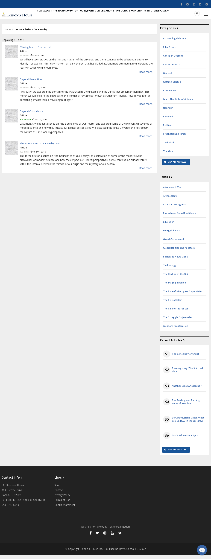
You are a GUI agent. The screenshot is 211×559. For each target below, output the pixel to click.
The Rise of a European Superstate (182, 295)
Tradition (168, 155)
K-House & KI (170, 94)
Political (167, 129)
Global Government (173, 243)
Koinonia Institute (173, 15)
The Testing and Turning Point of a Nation (186, 406)
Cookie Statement (64, 508)
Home (42, 15)
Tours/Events (101, 15)
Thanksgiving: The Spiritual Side (187, 374)
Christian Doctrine (173, 60)
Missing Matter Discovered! (35, 51)
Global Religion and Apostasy (179, 252)
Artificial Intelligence (174, 208)
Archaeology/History (174, 42)
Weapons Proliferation (175, 330)
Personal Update (77, 15)
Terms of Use (62, 503)
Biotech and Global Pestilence (179, 217)
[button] (202, 550)
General (167, 77)
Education (168, 226)
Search (58, 489)
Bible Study (25, 123)
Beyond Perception (31, 83)
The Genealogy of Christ (185, 357)
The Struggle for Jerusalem (178, 321)
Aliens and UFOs (172, 191)
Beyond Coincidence (31, 115)
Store (139, 15)
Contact (58, 494)
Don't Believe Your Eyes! (185, 439)
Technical (24, 59)
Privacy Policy (62, 499)
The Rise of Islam (172, 304)
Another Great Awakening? (187, 389)
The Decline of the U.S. (175, 278)
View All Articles (177, 166)
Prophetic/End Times (174, 138)
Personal (168, 120)
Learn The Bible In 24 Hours (178, 103)
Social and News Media (175, 261)
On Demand (123, 15)
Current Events (171, 68)
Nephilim (168, 112)
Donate (152, 15)
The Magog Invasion (174, 287)
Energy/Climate (171, 234)
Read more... (146, 75)
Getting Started (172, 86)
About (56, 15)
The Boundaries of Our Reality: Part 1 (41, 147)
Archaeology (170, 200)
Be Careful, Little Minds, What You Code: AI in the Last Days (188, 423)
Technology (169, 269)
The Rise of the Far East (176, 313)
